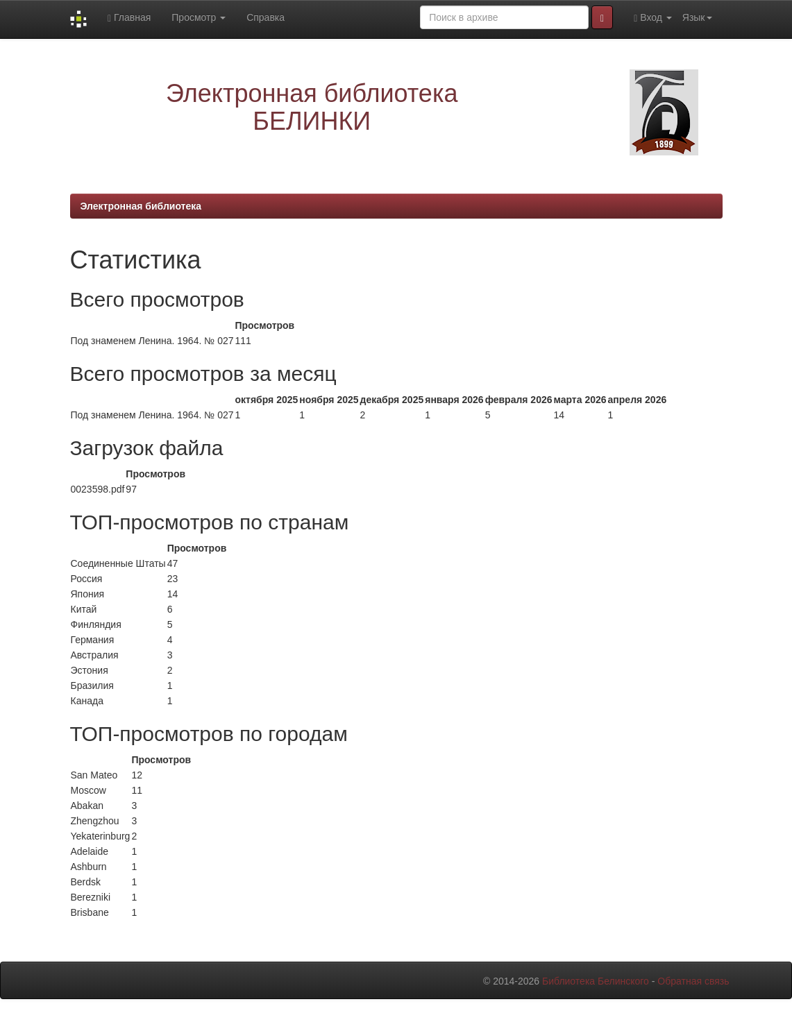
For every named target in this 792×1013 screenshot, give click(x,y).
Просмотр (198, 17)
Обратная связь (693, 981)
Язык (697, 17)
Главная (129, 18)
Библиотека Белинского (595, 981)
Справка (265, 17)
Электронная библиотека (141, 206)
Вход (653, 18)
